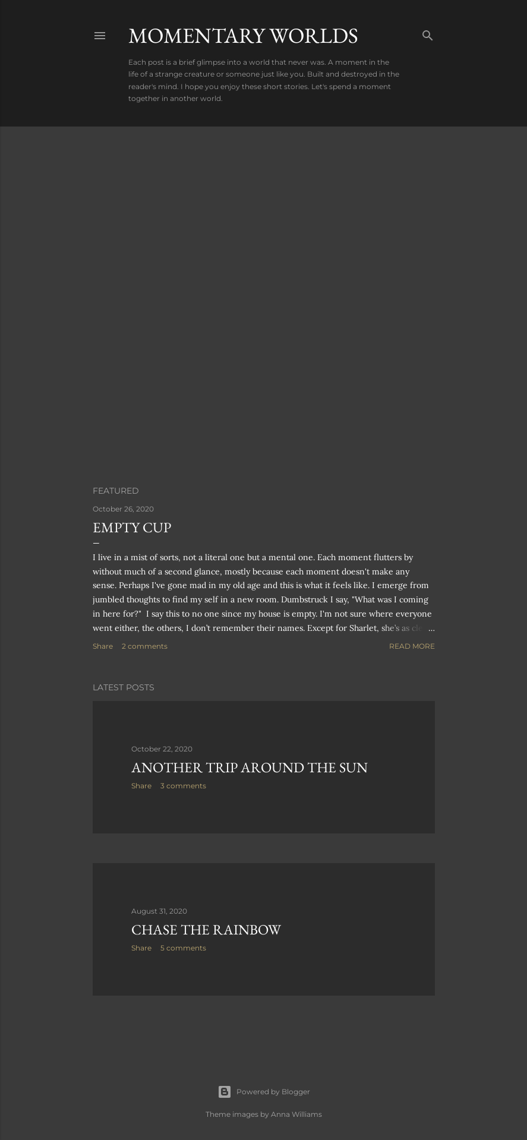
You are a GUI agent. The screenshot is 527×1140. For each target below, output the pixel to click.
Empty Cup (132, 527)
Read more (412, 646)
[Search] (428, 33)
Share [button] (103, 646)
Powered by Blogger (263, 1092)
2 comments (145, 646)
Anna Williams (296, 1114)
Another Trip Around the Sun (249, 767)
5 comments (183, 947)
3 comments (183, 785)
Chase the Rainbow (206, 929)
